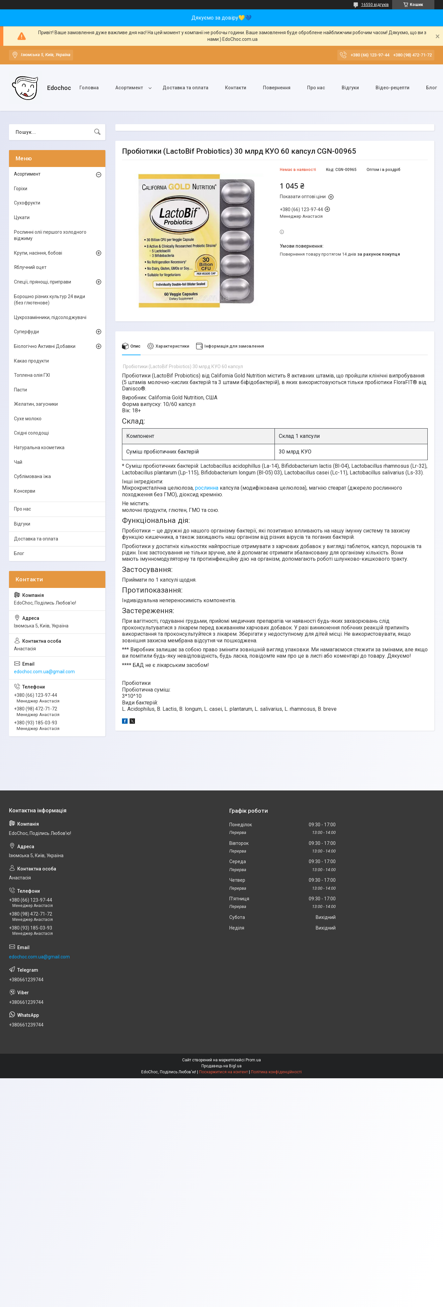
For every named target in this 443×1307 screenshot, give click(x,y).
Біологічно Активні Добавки (44, 346)
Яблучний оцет (30, 267)
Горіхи (20, 188)
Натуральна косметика (39, 447)
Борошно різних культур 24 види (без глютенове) (49, 300)
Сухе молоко (28, 418)
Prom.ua (253, 1060)
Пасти (20, 389)
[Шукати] (97, 132)
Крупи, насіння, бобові (38, 253)
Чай (18, 462)
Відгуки (350, 87)
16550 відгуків (375, 4)
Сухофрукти (27, 202)
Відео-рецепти (392, 87)
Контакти (235, 87)
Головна (89, 87)
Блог (19, 553)
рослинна (206, 488)
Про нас (316, 87)
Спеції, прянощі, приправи (42, 282)
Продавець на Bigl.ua (221, 1066)
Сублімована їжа (32, 476)
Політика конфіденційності (276, 1072)
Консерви (24, 491)
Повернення (276, 87)
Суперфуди (26, 331)
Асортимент (129, 87)
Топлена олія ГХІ (32, 375)
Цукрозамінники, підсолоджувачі (50, 317)
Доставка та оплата (185, 87)
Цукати (22, 217)
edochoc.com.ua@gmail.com (44, 671)
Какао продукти (31, 361)
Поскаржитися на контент (223, 1072)
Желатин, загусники (36, 404)
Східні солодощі (31, 433)
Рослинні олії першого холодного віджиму (50, 235)
